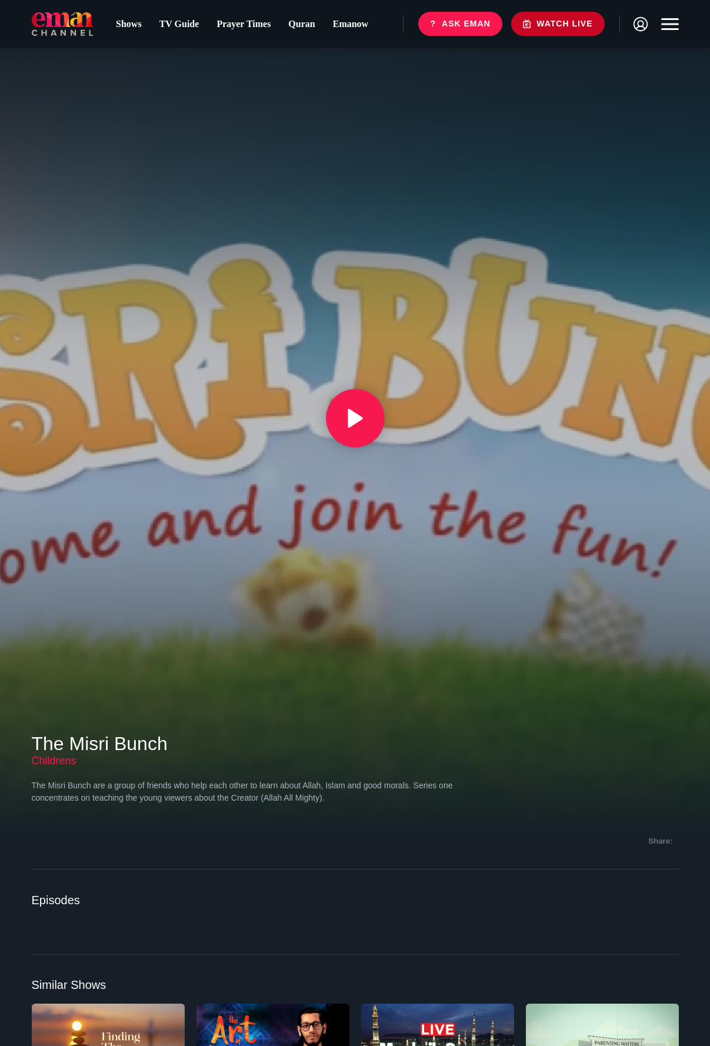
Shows (129, 24)
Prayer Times (243, 24)
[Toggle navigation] (667, 24)
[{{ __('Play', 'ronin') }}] (355, 418)
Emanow (350, 24)
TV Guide (179, 24)
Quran (301, 24)
